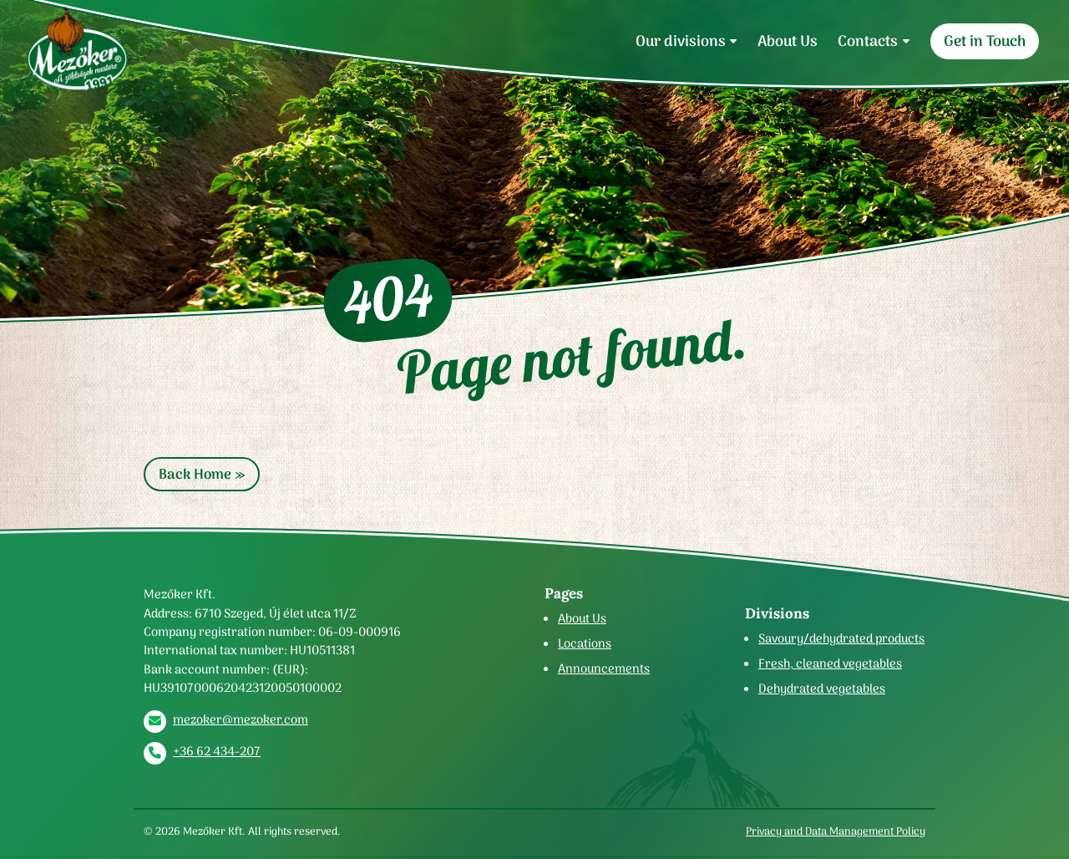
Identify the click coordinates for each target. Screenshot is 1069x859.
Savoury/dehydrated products (841, 638)
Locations (584, 643)
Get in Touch (985, 41)
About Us (787, 41)
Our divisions (681, 41)
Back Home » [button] (202, 474)
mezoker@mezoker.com (240, 719)
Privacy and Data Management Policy (835, 831)
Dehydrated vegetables (821, 688)
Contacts (868, 41)
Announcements (604, 668)
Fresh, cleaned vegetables (830, 663)
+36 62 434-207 (217, 751)
